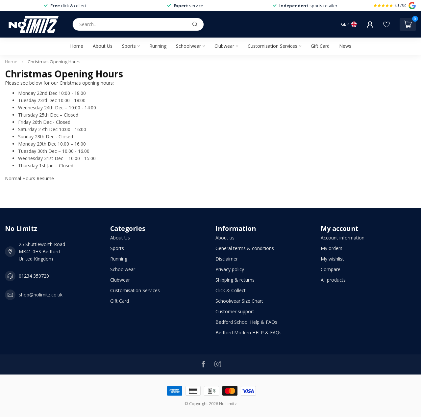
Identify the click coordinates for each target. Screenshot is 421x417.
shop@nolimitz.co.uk (40, 295)
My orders (331, 248)
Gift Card (320, 46)
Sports (129, 46)
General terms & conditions (244, 248)
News (345, 46)
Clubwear (224, 46)
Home (76, 46)
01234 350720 (34, 276)
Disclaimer (226, 259)
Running (157, 46)
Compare (330, 269)
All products (333, 280)
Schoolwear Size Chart (239, 301)
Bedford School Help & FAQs (246, 322)
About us (225, 238)
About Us (102, 46)
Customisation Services (272, 46)
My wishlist (332, 259)
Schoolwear (188, 46)
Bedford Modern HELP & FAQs (248, 332)
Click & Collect (230, 290)
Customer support (234, 311)
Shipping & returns (235, 280)
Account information (342, 238)
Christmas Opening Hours (54, 62)
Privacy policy (229, 269)
